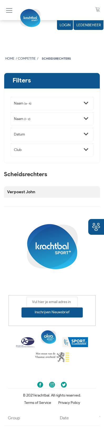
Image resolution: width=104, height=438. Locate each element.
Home (9, 58)
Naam (23, 103)
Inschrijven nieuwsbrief (52, 312)
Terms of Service (37, 403)
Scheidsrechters (56, 58)
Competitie (27, 58)
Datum (19, 134)
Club (18, 150)
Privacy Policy (69, 403)
